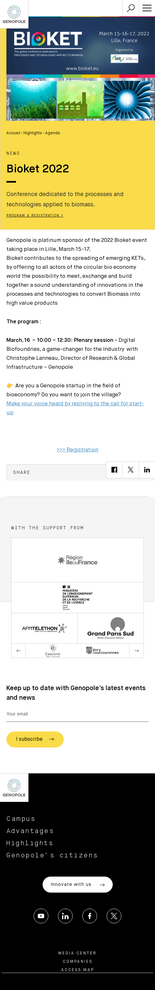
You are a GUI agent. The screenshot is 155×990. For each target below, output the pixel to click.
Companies (78, 962)
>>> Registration (77, 450)
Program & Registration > (34, 215)
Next (136, 651)
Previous (19, 651)
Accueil (13, 133)
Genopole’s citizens (52, 855)
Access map (77, 970)
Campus (21, 819)
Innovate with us (78, 884)
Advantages (30, 831)
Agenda (52, 133)
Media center (77, 953)
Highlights (32, 133)
